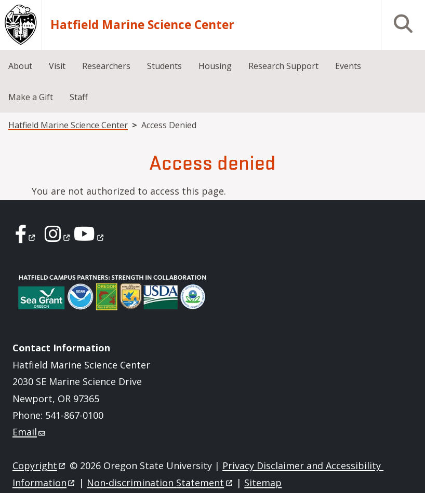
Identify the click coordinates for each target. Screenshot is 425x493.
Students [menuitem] (164, 66)
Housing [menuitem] (215, 66)
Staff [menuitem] (79, 97)
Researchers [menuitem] (106, 66)
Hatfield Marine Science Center (142, 25)
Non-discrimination (160, 482)
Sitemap (263, 482)
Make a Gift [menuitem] (30, 97)
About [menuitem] (20, 66)
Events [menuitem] (348, 66)
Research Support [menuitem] (283, 66)
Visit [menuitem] (57, 66)
